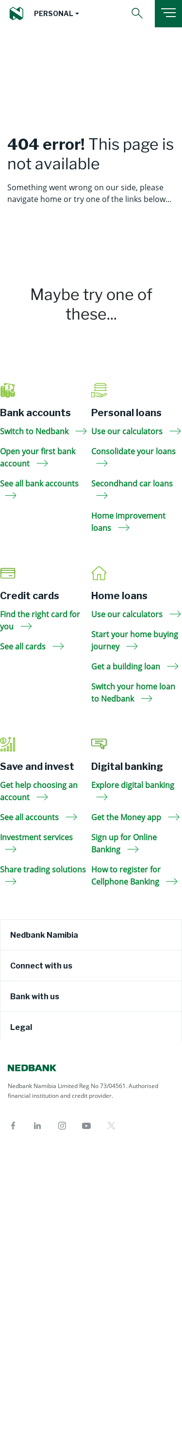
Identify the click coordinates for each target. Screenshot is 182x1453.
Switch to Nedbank (43, 431)
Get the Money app (135, 817)
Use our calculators (136, 431)
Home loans (119, 596)
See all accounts (38, 817)
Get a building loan (135, 666)
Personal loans (126, 413)
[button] (56, 13)
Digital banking (127, 766)
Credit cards (29, 596)
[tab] (91, 934)
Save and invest (37, 766)
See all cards (32, 646)
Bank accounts (35, 413)
